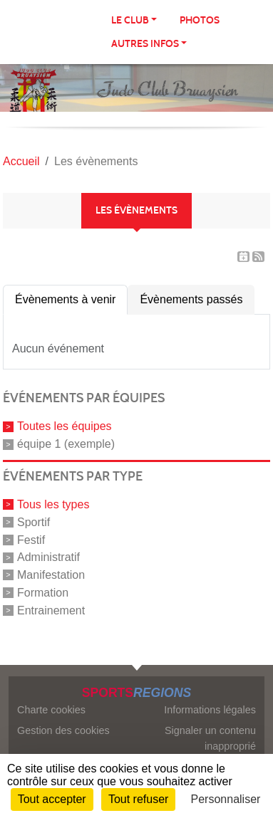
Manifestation (51, 575)
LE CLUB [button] (130, 20)
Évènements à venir (65, 299)
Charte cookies (51, 709)
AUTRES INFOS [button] (145, 44)
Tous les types (53, 504)
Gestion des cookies (63, 730)
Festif (31, 539)
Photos (200, 20)
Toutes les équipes (64, 426)
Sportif (33, 522)
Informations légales (210, 709)
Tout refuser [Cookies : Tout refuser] (138, 799)
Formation (42, 593)
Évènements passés (191, 299)
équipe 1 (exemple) (66, 444)
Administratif (48, 557)
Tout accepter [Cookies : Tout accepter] (52, 799)
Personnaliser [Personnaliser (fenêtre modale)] (226, 799)
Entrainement (51, 610)
